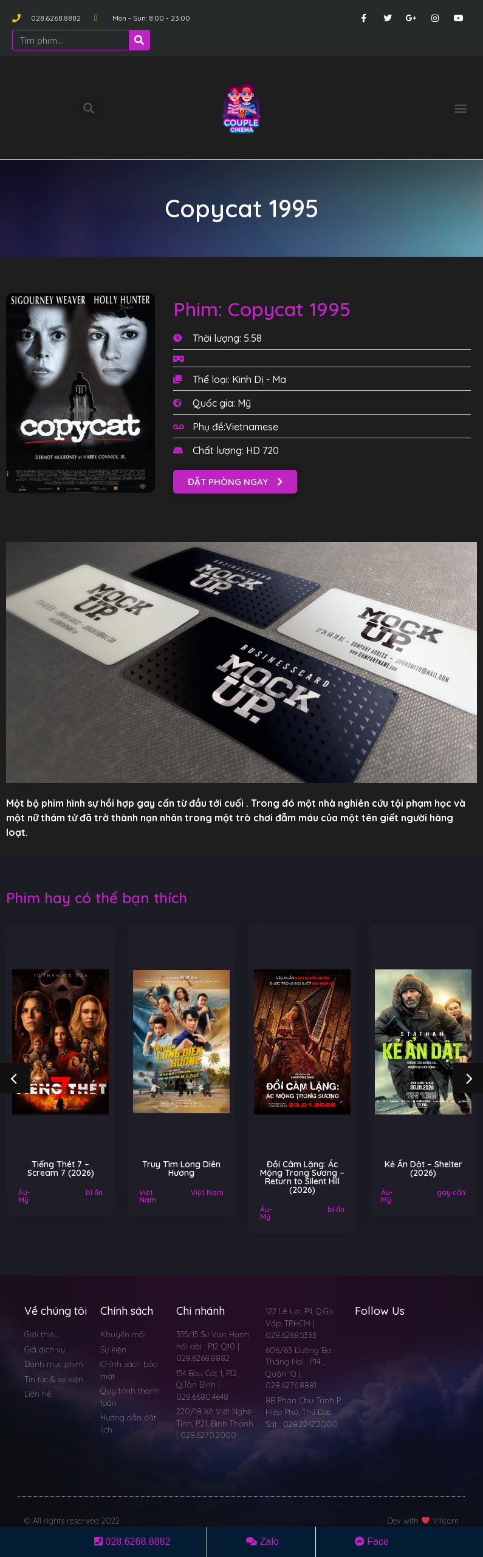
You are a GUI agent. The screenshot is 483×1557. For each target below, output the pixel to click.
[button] (461, 108)
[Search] (139, 40)
